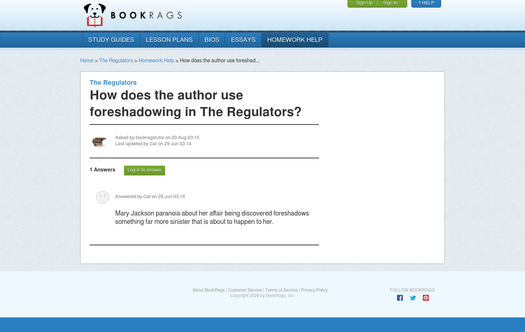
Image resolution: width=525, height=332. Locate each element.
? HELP (426, 3)
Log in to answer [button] (145, 170)
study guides (111, 40)
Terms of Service (281, 290)
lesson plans (169, 40)
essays (243, 40)
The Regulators (116, 60)
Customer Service (245, 290)
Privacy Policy (314, 290)
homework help (295, 40)
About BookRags (208, 290)
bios (212, 40)
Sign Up (364, 3)
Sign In (390, 3)
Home (86, 60)
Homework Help (156, 60)
